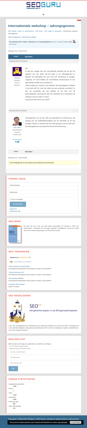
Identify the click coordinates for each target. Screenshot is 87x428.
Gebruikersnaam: (15, 185)
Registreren (13, 209)
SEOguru (43, 6)
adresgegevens (16, 37)
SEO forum (39, 31)
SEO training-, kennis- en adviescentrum (21, 31)
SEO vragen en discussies (52, 31)
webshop (33, 37)
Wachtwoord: (14, 192)
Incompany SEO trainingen (16, 284)
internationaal (26, 37)
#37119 (75, 110)
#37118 (75, 61)
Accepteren (75, 422)
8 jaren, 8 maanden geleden (60, 42)
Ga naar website (17, 139)
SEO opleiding (12, 278)
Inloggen (18, 204)
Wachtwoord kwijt (15, 211)
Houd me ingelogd (17, 199)
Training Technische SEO (16, 272)
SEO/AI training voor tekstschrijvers (19, 266)
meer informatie (62, 422)
